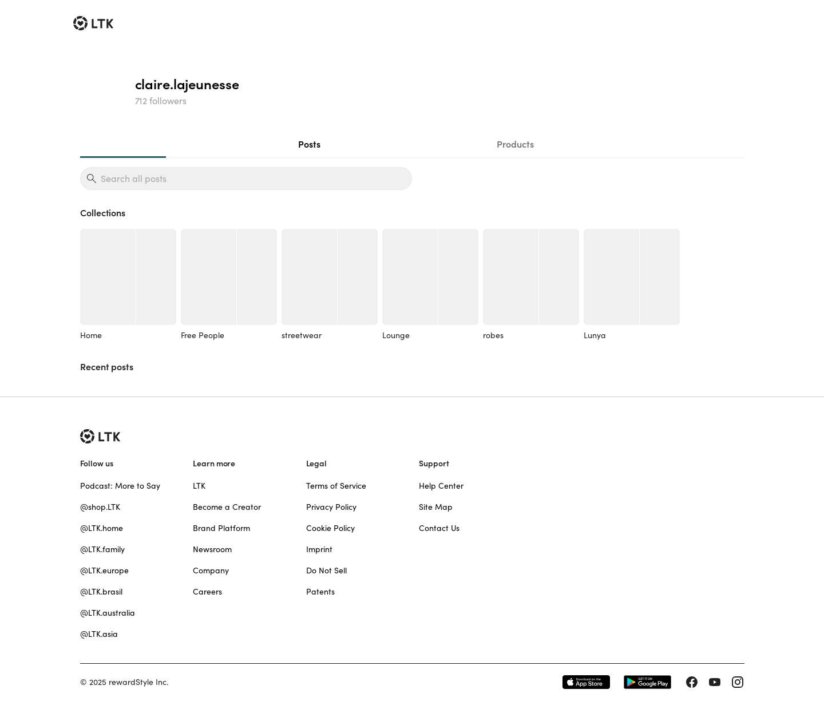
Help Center (441, 486)
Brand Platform (221, 528)
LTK (199, 486)
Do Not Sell (326, 570)
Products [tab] (515, 144)
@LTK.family (102, 549)
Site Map (436, 507)
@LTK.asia (99, 634)
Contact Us (439, 528)
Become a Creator (227, 507)
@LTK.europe (104, 570)
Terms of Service (336, 486)
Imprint (319, 549)
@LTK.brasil (101, 592)
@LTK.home (101, 528)
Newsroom (212, 549)
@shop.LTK (100, 507)
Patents (320, 592)
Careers (207, 592)
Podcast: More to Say (120, 486)
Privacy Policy (331, 507)
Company (211, 570)
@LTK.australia (107, 613)
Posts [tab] (309, 144)
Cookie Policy (330, 528)
